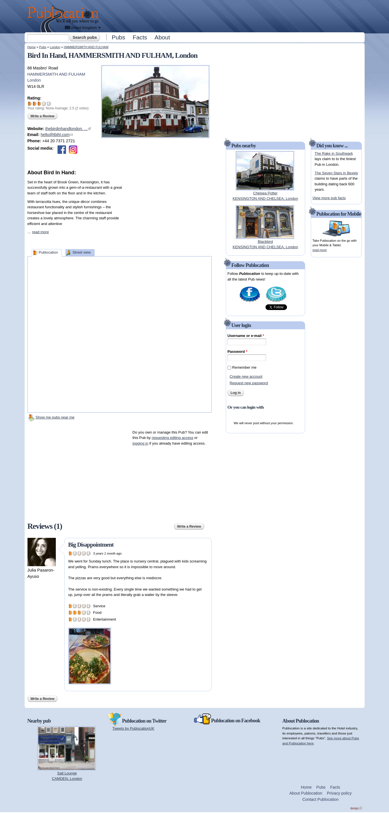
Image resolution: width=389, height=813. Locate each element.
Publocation (48, 252)
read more (40, 232)
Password (237, 351)
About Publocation (305, 793)
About (162, 37)
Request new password (248, 383)
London (55, 47)
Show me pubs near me (55, 417)
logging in (140, 443)
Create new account (245, 376)
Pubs (118, 37)
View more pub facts (329, 198)
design (356, 808)
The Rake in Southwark (333, 153)
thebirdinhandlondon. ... (68, 128)
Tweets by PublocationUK (133, 728)
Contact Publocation (320, 799)
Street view (82, 252)
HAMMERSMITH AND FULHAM (86, 47)
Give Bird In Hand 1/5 (29, 103)
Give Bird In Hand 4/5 (44, 103)
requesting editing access (172, 438)
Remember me (244, 367)
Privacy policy (339, 793)
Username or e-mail (246, 336)
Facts (140, 37)
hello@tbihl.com (57, 134)
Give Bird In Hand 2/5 (34, 103)
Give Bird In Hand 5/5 (49, 103)
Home (31, 47)
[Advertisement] (233, 15)
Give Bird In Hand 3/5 (39, 103)
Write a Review (42, 116)
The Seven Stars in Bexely (336, 173)
